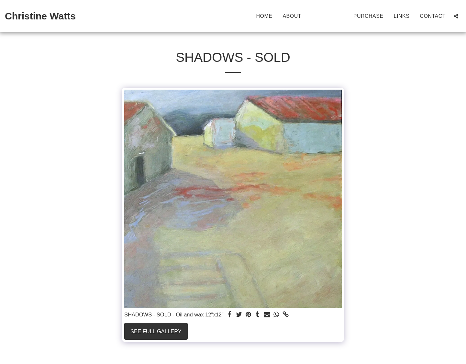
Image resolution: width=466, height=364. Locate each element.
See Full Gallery (156, 331)
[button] (456, 16)
